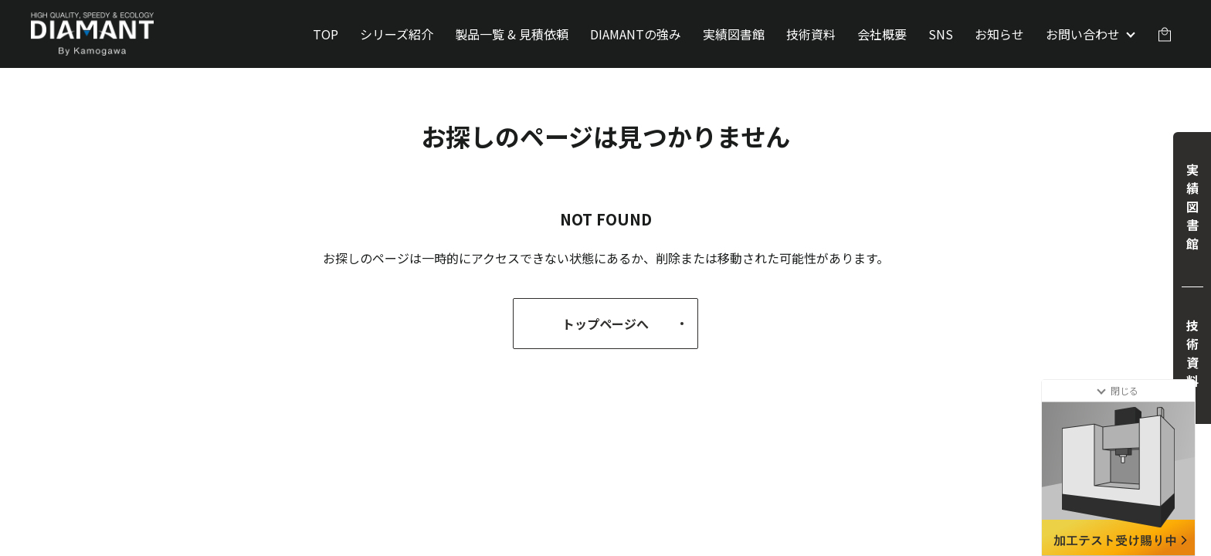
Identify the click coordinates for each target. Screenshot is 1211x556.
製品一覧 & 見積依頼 (511, 34)
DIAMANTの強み (635, 34)
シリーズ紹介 (396, 34)
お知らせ (999, 34)
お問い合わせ (1083, 34)
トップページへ (626, 323)
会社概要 (882, 34)
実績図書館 (734, 34)
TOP (325, 34)
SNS (940, 34)
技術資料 (811, 34)
